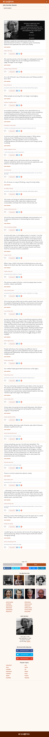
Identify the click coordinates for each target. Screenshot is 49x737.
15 (6, 176)
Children (6, 271)
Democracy (14, 209)
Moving (11, 340)
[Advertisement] (24, 15)
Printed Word (14, 68)
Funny (7, 667)
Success (26, 667)
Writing (9, 68)
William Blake (28, 602)
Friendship (8, 669)
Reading (5, 68)
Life (25, 669)
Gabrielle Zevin (9, 609)
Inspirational (9, 665)
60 (6, 438)
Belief (13, 290)
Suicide (5, 255)
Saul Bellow (8, 604)
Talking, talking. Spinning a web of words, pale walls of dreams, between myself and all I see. (23, 426)
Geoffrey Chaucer (28, 607)
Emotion (9, 290)
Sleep (9, 271)
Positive (7, 675)
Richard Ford (9, 611)
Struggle (8, 340)
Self (8, 50)
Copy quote (12, 53)
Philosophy (6, 125)
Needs (8, 479)
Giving (10, 50)
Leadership (8, 673)
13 (6, 343)
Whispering (10, 541)
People (15, 102)
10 (6, 105)
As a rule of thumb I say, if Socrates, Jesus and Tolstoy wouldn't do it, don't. (23, 77)
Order (5, 227)
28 (6, 71)
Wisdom (26, 671)
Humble (11, 125)
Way (10, 170)
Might (12, 360)
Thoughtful (10, 102)
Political (9, 209)
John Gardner (7, 47)
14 (6, 194)
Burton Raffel (27, 611)
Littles (11, 311)
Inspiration (9, 417)
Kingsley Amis (27, 605)
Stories (7, 170)
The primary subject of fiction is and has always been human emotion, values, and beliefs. (23, 283)
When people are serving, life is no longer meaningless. (21, 96)
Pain (10, 255)
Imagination (10, 149)
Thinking (11, 188)
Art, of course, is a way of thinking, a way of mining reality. (22, 182)
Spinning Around (13, 433)
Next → (36, 564)
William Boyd (9, 607)
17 (6, 363)
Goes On (6, 541)
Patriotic (6, 209)
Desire (5, 479)
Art (4, 170)
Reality (5, 50)
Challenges (14, 227)
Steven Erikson (9, 605)
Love (26, 665)
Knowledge (8, 677)
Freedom (26, 675)
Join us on (24, 650)
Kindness (6, 102)
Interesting (9, 227)
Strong (8, 399)
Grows (8, 375)
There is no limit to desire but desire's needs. (18, 473)
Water (14, 125)
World (14, 541)
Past (12, 462)
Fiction (5, 290)
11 (6, 90)
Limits (11, 479)
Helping (11, 523)
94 (6, 53)
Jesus (5, 85)
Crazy (5, 311)
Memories (6, 462)
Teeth (5, 375)
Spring (5, 417)
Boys (10, 462)
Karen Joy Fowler (28, 609)
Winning (9, 503)
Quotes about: (24, 8)
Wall (5, 340)
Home (12, 399)
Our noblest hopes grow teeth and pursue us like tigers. (21, 368)
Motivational (9, 671)
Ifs (11, 85)
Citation (28, 641)
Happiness (27, 677)
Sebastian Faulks (28, 604)
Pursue (11, 375)
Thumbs (8, 85)
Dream (5, 399)
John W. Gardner (9, 602)
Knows (14, 149)
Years (12, 503)
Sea (11, 271)
